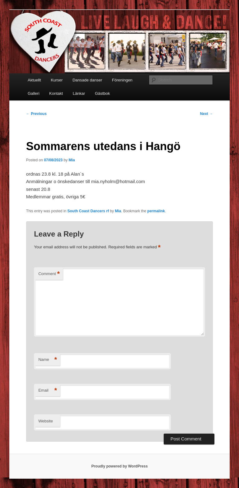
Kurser (57, 80)
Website (45, 421)
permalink (156, 211)
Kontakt (56, 93)
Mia (72, 160)
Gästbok (102, 93)
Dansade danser (87, 80)
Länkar (79, 93)
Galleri (34, 93)
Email (47, 390)
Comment (49, 274)
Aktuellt (34, 80)
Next (206, 114)
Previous (36, 114)
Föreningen (122, 80)
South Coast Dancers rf (88, 211)
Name (47, 359)
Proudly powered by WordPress (119, 466)
